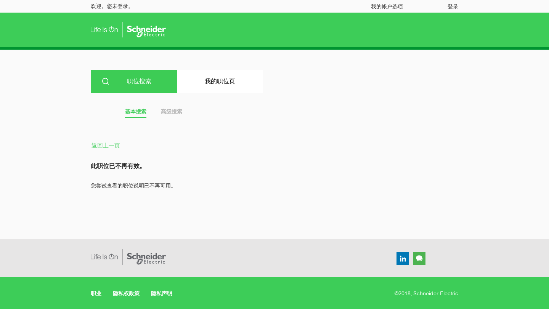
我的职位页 (220, 81)
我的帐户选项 (387, 6)
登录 (453, 6)
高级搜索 (171, 111)
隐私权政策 (126, 293)
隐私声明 (161, 293)
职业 (96, 293)
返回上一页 (106, 145)
